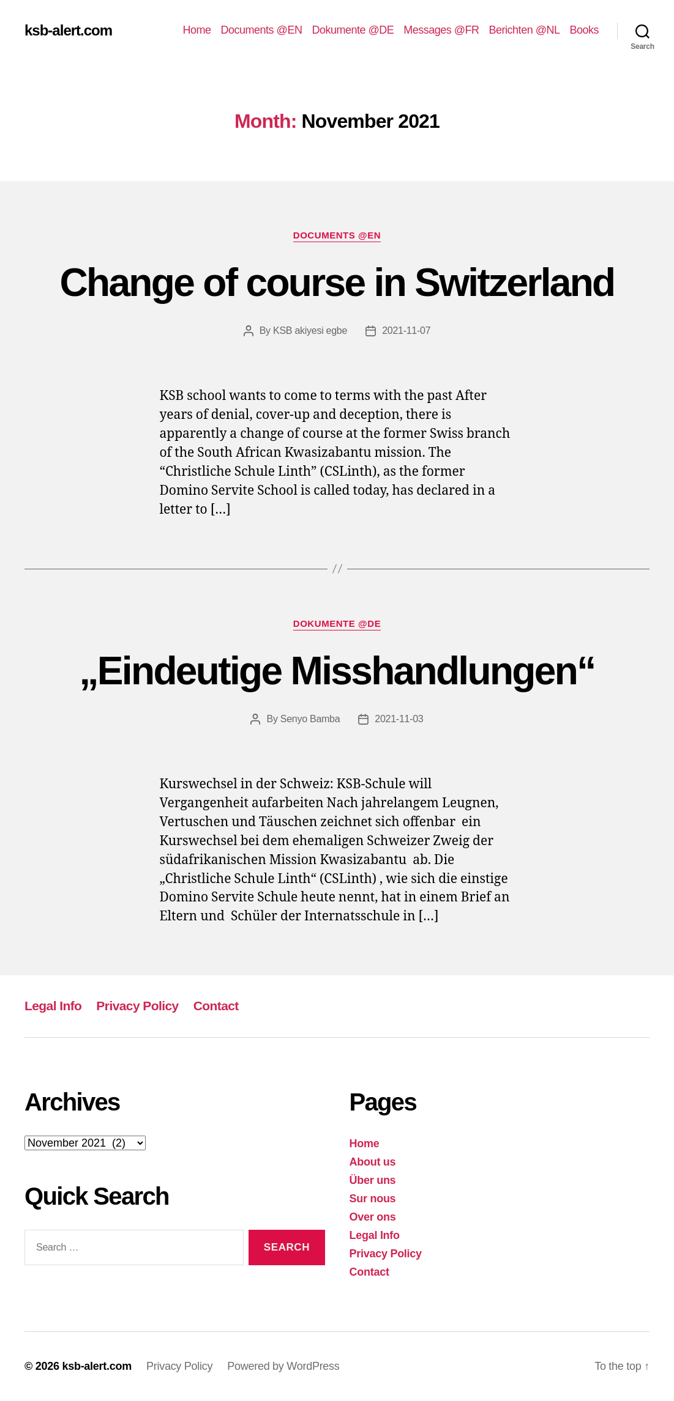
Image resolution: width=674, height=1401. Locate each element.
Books (584, 30)
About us (373, 1162)
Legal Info (52, 1006)
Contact (216, 1006)
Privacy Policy (137, 1006)
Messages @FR (441, 30)
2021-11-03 (399, 719)
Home (197, 30)
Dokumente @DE (353, 30)
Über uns (373, 1180)
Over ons (373, 1217)
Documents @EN (261, 30)
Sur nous (373, 1198)
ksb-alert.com (68, 30)
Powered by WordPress (283, 1366)
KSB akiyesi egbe (310, 330)
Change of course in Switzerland (336, 283)
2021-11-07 (406, 330)
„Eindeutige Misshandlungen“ (337, 671)
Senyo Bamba (310, 719)
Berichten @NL (524, 30)
